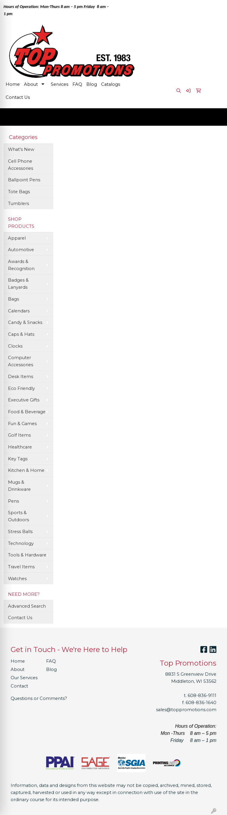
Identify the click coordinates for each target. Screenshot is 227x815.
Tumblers (18, 203)
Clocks (15, 346)
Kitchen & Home (26, 470)
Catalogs (110, 84)
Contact (19, 686)
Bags (13, 299)
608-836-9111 (202, 695)
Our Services (24, 677)
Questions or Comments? (39, 698)
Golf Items (19, 435)
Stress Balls (20, 531)
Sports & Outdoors (18, 516)
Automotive (21, 249)
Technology (21, 543)
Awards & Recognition (21, 265)
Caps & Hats (21, 334)
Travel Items (21, 566)
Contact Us (18, 97)
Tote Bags (19, 191)
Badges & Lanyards (18, 283)
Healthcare (20, 447)
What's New (21, 149)
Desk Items (20, 376)
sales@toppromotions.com (186, 709)
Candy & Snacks (25, 322)
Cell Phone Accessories (20, 165)
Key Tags (17, 458)
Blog (91, 84)
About (31, 84)
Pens (13, 501)
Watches (17, 578)
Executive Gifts (23, 400)
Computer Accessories (20, 361)
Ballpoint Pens (24, 180)
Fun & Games (22, 423)
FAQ (77, 84)
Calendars (19, 311)
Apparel (17, 238)
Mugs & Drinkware (19, 486)
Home (13, 84)
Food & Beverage (27, 411)
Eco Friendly (21, 388)
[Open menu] (215, 117)
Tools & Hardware (27, 555)
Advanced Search (27, 606)
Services (59, 84)
